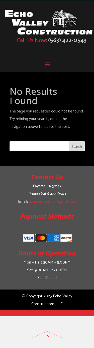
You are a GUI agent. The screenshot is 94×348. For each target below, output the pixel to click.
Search (77, 147)
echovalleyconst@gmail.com (52, 201)
